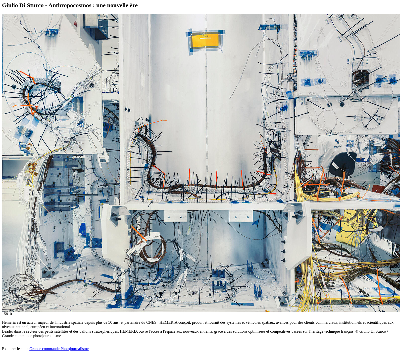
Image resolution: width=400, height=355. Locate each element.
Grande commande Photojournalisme (59, 349)
